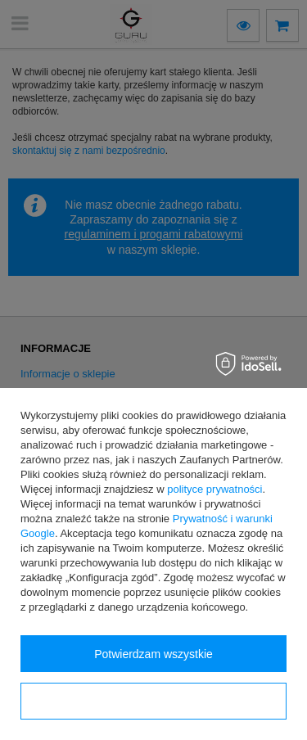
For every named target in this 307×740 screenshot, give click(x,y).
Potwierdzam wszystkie (153, 654)
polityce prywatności (214, 489)
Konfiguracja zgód (153, 701)
